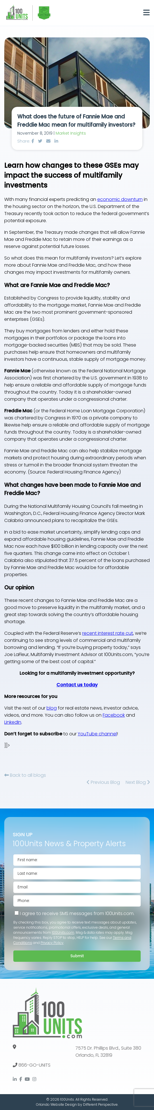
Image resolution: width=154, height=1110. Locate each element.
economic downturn (120, 199)
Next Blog (138, 782)
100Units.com (63, 932)
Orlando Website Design (56, 1104)
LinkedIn (12, 722)
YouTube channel (97, 734)
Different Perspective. (100, 1104)
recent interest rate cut (107, 633)
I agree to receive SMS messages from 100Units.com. (74, 913)
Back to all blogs (25, 775)
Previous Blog (103, 782)
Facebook (114, 715)
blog (52, 708)
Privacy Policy (52, 942)
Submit (77, 956)
